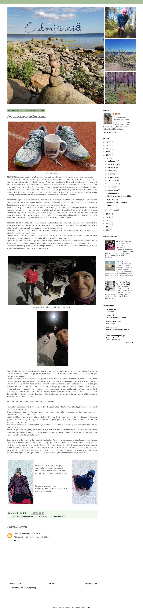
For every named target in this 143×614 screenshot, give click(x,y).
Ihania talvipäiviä (114, 206)
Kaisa (16, 534)
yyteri (64, 516)
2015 (108, 220)
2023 (108, 142)
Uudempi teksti (14, 584)
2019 (108, 155)
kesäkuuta (112, 180)
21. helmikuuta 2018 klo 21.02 (31, 534)
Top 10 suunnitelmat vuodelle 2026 (117, 331)
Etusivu (52, 584)
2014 (108, 224)
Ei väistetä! (110, 312)
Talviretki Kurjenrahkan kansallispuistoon (114, 339)
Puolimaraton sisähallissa (117, 203)
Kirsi (118, 114)
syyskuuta (112, 171)
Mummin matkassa (113, 321)
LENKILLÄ (110, 315)
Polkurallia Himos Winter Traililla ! (123, 283)
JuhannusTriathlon (123, 241)
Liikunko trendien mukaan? (116, 317)
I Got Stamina (111, 328)
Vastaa (16, 541)
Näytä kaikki (129, 342)
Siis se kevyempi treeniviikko (119, 196)
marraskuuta (113, 164)
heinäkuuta (112, 177)
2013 (108, 227)
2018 (108, 158)
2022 (108, 145)
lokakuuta (112, 168)
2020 (108, 152)
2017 (108, 214)
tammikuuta (113, 210)
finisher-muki (35, 516)
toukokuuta (113, 184)
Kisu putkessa (111, 324)
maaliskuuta (113, 190)
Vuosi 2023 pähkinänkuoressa (123, 262)
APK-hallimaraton (23, 516)
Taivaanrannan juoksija (115, 336)
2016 (108, 217)
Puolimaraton (56, 516)
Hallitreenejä (112, 199)
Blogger (87, 607)
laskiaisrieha (45, 516)
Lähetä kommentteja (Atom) (24, 588)
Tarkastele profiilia (111, 132)
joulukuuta (112, 161)
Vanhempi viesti (90, 584)
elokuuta (112, 174)
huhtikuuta (112, 187)
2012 (108, 230)
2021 (108, 148)
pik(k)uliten (111, 309)
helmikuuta (112, 193)
